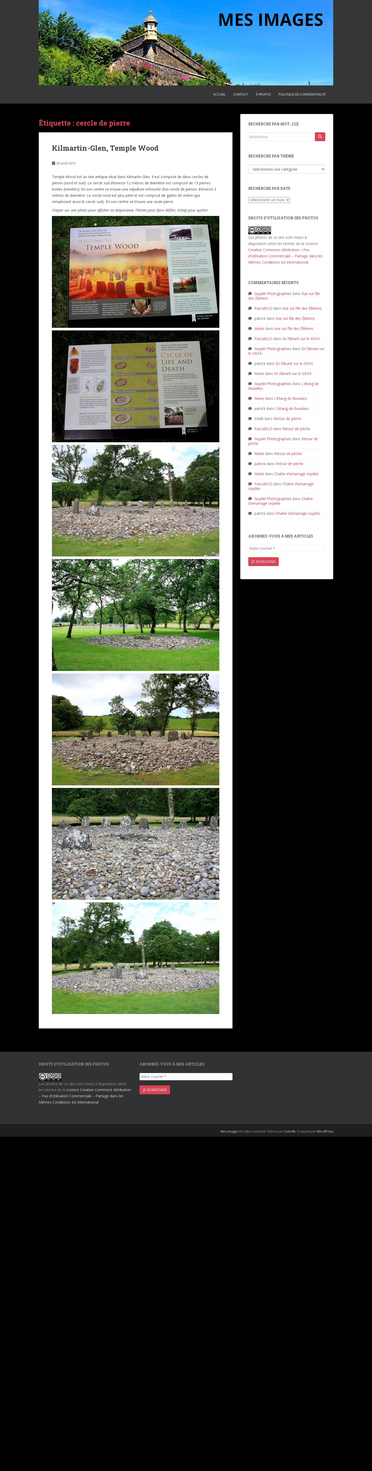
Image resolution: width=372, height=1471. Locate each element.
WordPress (325, 1131)
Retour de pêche (287, 418)
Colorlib (290, 1131)
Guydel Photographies (272, 293)
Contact (240, 94)
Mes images (229, 1131)
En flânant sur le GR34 (300, 338)
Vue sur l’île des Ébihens (302, 308)
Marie (259, 328)
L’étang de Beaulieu (290, 398)
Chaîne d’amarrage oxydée (296, 473)
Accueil (219, 94)
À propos (263, 94)
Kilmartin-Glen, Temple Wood (105, 148)
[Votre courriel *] (286, 548)
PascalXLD (263, 308)
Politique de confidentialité (302, 94)
